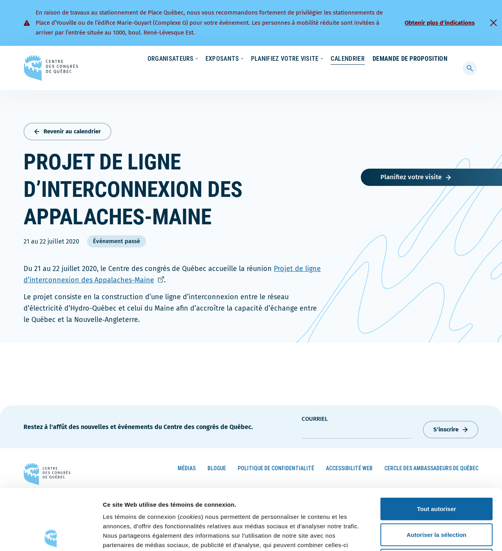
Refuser (436, 499)
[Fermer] (493, 22)
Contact (415, 59)
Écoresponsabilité (257, 59)
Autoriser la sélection (437, 474)
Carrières (344, 59)
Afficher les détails (432, 535)
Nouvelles (305, 59)
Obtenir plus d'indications (440, 22)
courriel (315, 417)
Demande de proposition (410, 74)
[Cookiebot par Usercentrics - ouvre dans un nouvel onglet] (50, 536)
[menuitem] (443, 58)
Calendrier (340, 74)
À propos (380, 59)
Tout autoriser (436, 448)
